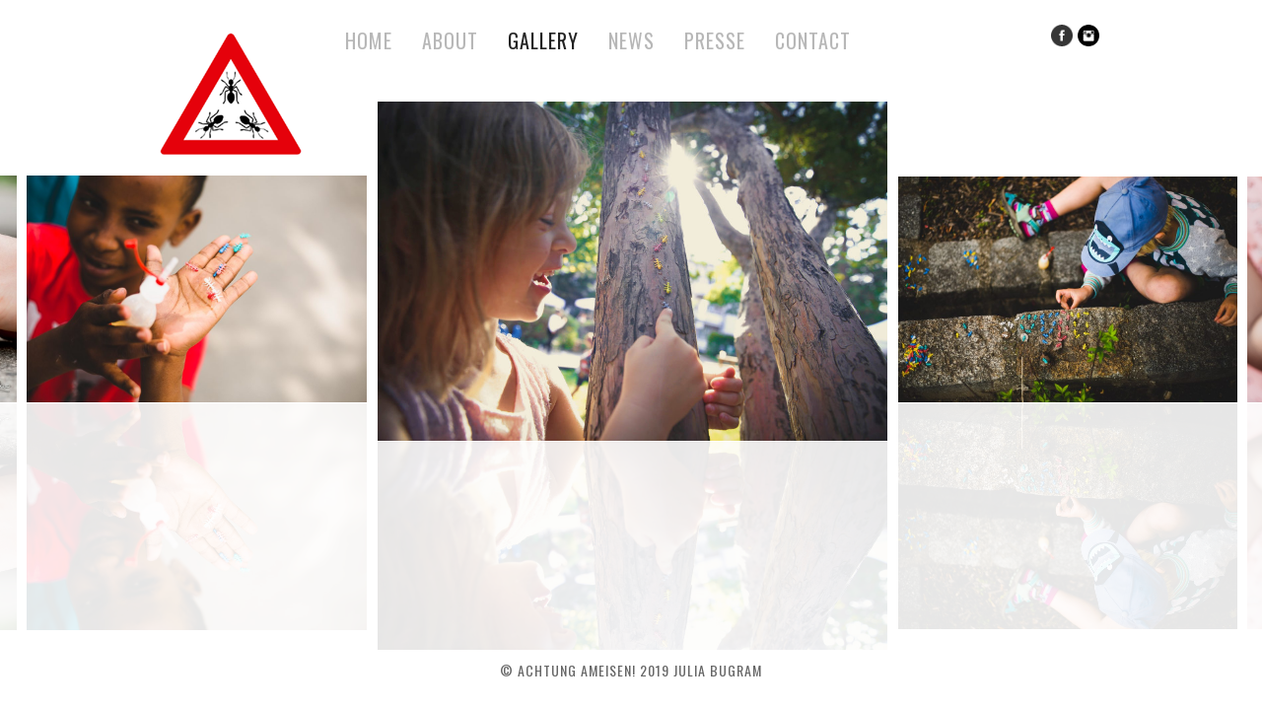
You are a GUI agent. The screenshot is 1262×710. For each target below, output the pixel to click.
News (631, 40)
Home (368, 40)
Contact (813, 40)
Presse (714, 40)
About (450, 40)
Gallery (543, 40)
